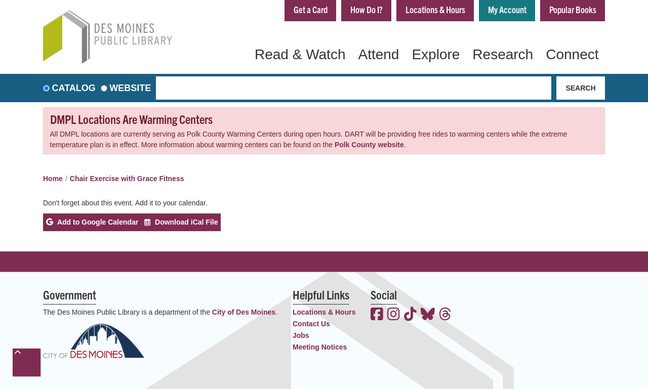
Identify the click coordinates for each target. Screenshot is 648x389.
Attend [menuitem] (378, 54)
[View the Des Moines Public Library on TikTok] (410, 315)
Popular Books (572, 9)
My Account (507, 9)
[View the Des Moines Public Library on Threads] (445, 315)
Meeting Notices (320, 347)
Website (130, 88)
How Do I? (366, 9)
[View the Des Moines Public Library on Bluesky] (428, 315)
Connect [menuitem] (572, 54)
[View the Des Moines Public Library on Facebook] (377, 315)
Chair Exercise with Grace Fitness (127, 179)
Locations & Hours (435, 9)
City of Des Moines (243, 312)
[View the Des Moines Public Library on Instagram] (393, 315)
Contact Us (311, 324)
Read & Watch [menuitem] (300, 54)
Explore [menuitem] (436, 54)
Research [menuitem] (502, 54)
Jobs (301, 335)
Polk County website (369, 145)
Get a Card (311, 9)
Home (53, 179)
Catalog (74, 88)
